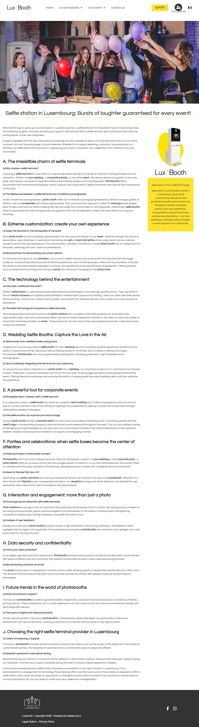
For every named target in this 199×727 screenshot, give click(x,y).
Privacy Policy (46, 722)
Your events (96, 7)
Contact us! (118, 7)
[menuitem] (190, 8)
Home (49, 7)
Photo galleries (178, 11)
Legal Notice (29, 722)
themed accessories (31, 376)
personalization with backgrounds (31, 211)
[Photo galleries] (178, 7)
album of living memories (102, 141)
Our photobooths (70, 7)
